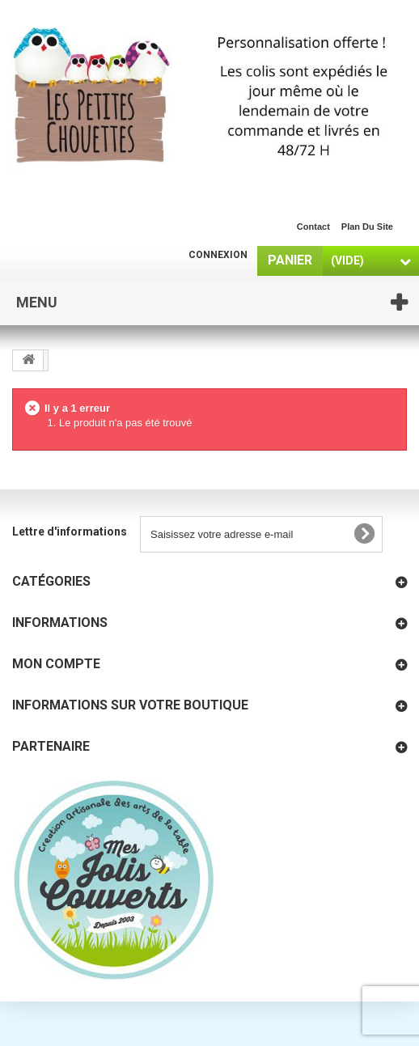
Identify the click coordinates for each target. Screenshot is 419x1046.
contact (313, 226)
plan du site (367, 226)
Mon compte (56, 663)
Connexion (218, 254)
